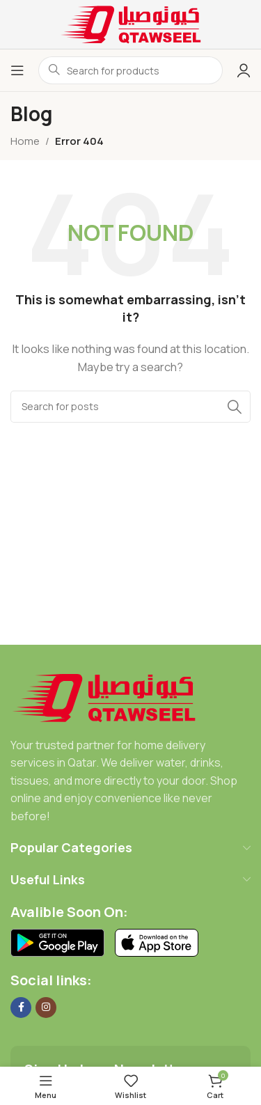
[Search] (130, 407)
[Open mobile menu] (17, 70)
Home (25, 141)
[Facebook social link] (20, 1007)
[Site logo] (131, 23)
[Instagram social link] (45, 1007)
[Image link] (104, 696)
